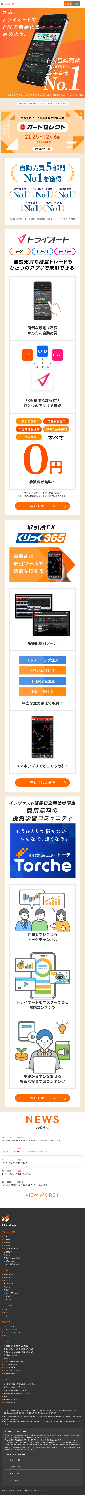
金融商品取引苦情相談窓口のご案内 (17, 1393)
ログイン (76, 4)
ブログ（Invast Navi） (12, 1258)
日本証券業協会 (9, 1402)
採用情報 (7, 1245)
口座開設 (68, 4)
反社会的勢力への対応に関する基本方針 (19, 1349)
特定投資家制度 (9, 1373)
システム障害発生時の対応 (14, 1361)
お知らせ (7, 1255)
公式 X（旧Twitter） (12, 1264)
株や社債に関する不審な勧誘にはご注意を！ (20, 1384)
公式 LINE (7, 1299)
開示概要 (7, 1242)
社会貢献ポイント (10, 1252)
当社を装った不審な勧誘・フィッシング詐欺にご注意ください (42, 103)
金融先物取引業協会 (11, 1399)
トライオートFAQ (10, 1329)
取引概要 (7, 1281)
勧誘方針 (7, 1358)
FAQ (5, 1316)
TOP (5, 1236)
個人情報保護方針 (10, 1364)
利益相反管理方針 (10, 1355)
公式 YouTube (9, 1296)
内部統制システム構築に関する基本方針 (19, 1352)
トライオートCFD (10, 1277)
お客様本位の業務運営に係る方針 (16, 1346)
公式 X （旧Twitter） (12, 1293)
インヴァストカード (11, 1249)
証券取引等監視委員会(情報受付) (16, 1390)
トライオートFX (10, 1274)
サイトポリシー (9, 1367)
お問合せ (7, 1335)
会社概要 (7, 1239)
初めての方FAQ (9, 1326)
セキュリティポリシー (12, 1370)
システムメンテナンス (12, 1332)
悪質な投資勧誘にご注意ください (16, 1387)
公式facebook (9, 1261)
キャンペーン (9, 1284)
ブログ (6, 1290)
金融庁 (6, 1396)
